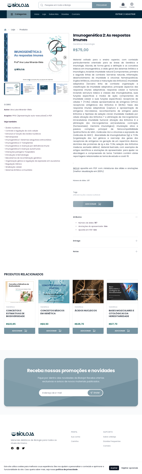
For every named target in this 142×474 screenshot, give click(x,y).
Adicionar (93, 204)
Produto (23, 29)
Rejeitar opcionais (130, 468)
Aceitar (114, 468)
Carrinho (75, 441)
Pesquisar (101, 5)
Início (37, 14)
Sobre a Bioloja (109, 437)
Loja (44, 14)
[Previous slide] (8, 57)
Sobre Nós (54, 14)
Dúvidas (65, 14)
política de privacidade (67, 469)
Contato (76, 14)
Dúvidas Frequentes (112, 441)
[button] (12, 89)
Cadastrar (129, 14)
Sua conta (75, 437)
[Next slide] (65, 57)
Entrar (119, 14)
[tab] (29, 80)
